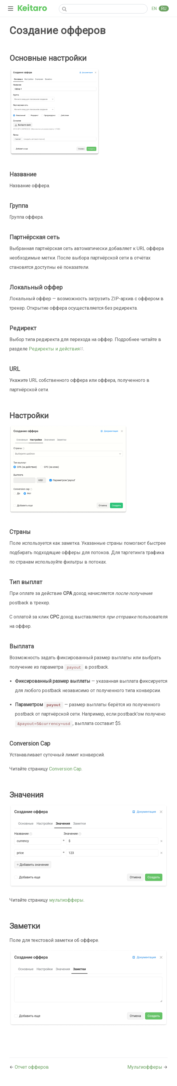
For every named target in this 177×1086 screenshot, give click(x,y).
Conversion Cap (65, 769)
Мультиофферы (145, 1067)
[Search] (103, 9)
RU (163, 8)
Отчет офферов (32, 1067)
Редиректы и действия (56, 349)
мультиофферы (66, 900)
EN (155, 8)
